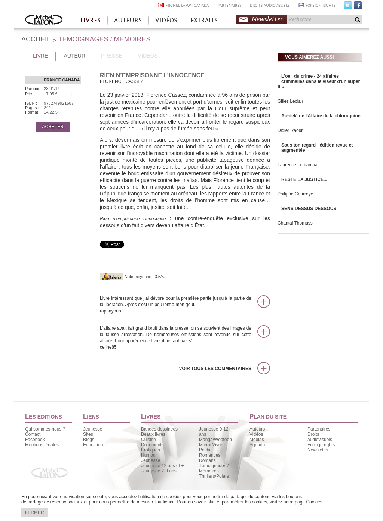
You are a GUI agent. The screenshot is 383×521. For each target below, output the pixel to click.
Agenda (257, 444)
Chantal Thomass (295, 223)
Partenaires (318, 429)
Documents (152, 444)
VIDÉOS (166, 20)
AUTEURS (128, 20)
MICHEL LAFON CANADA (187, 5)
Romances (209, 455)
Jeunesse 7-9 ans (159, 471)
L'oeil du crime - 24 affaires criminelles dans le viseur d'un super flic (319, 81)
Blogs (88, 439)
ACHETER (52, 126)
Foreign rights (321, 444)
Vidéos (256, 434)
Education (93, 444)
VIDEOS (148, 56)
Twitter (348, 7)
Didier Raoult (290, 130)
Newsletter (267, 19)
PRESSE (111, 56)
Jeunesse (92, 429)
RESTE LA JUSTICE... (304, 179)
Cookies (314, 502)
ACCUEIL (35, 39)
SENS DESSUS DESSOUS (308, 208)
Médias (256, 439)
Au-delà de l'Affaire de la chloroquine (321, 115)
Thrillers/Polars (214, 476)
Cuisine (148, 439)
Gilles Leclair (290, 101)
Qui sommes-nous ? (45, 429)
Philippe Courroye (295, 194)
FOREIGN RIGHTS (320, 5)
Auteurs (257, 429)
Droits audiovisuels (319, 437)
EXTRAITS (204, 20)
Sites (88, 434)
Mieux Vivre (210, 444)
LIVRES (90, 20)
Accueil (43, 20)
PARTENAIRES (229, 5)
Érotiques (150, 450)
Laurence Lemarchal (298, 164)
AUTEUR (74, 56)
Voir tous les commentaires (215, 368)
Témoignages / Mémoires (214, 468)
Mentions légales (42, 444)
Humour (149, 455)
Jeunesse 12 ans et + (162, 465)
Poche (205, 450)
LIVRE (40, 56)
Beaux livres (153, 434)
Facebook (358, 7)
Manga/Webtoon (215, 439)
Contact (32, 434)
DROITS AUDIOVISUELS (269, 5)
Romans (207, 460)
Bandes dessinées (159, 429)
